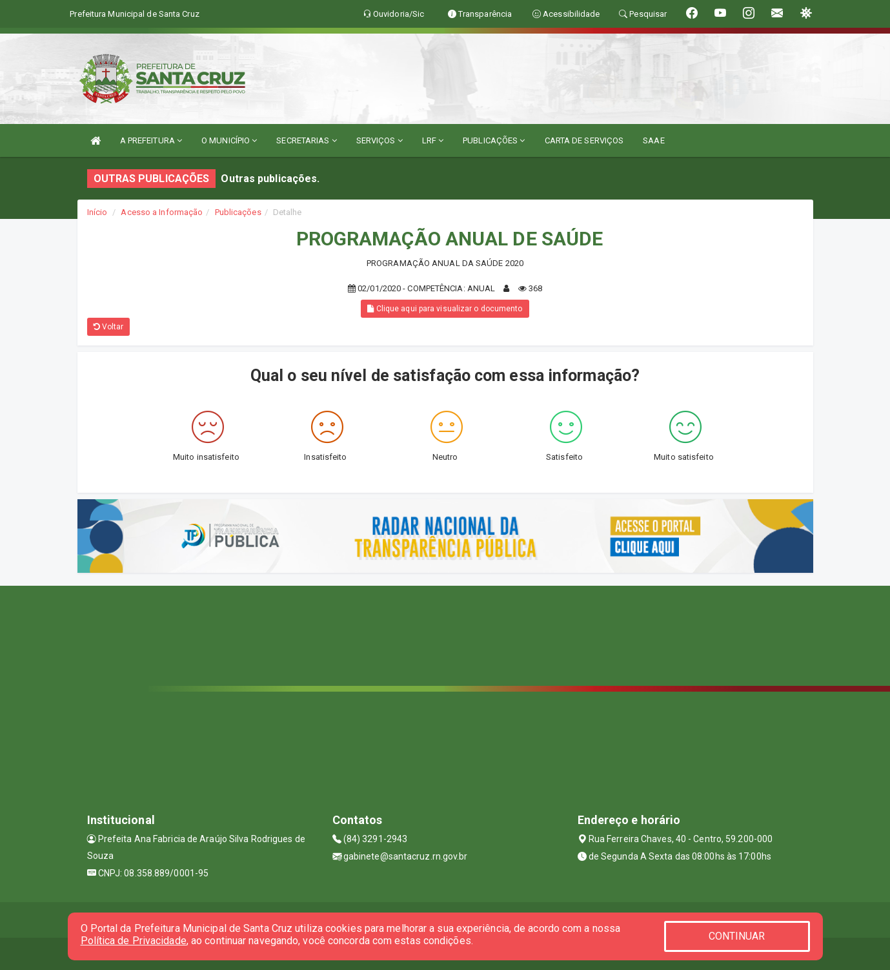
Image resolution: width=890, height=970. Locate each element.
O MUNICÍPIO (229, 140)
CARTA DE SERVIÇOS (584, 140)
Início (97, 212)
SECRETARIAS (306, 140)
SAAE (653, 140)
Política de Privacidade (134, 940)
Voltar (109, 326)
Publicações (238, 212)
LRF (433, 140)
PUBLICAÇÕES (494, 140)
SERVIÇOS (379, 140)
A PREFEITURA (151, 140)
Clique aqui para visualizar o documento (444, 308)
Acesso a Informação (162, 212)
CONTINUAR (737, 936)
